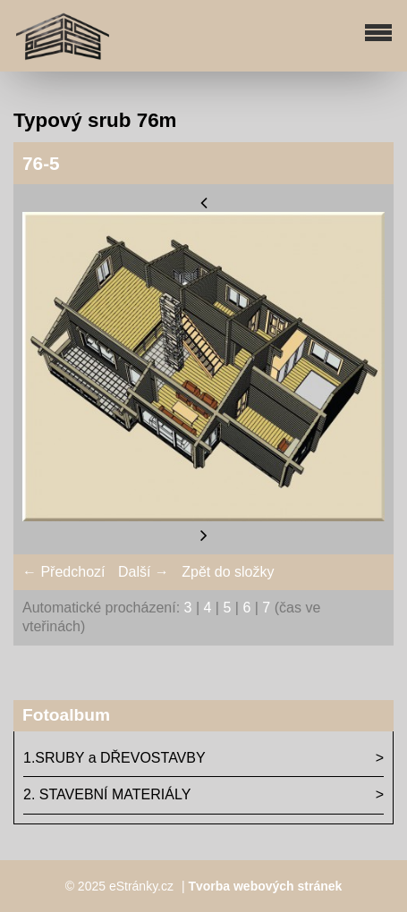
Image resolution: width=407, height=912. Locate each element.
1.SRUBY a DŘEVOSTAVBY (114, 757)
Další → (143, 571)
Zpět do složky (228, 571)
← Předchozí (63, 571)
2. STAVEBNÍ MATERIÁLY (107, 794)
